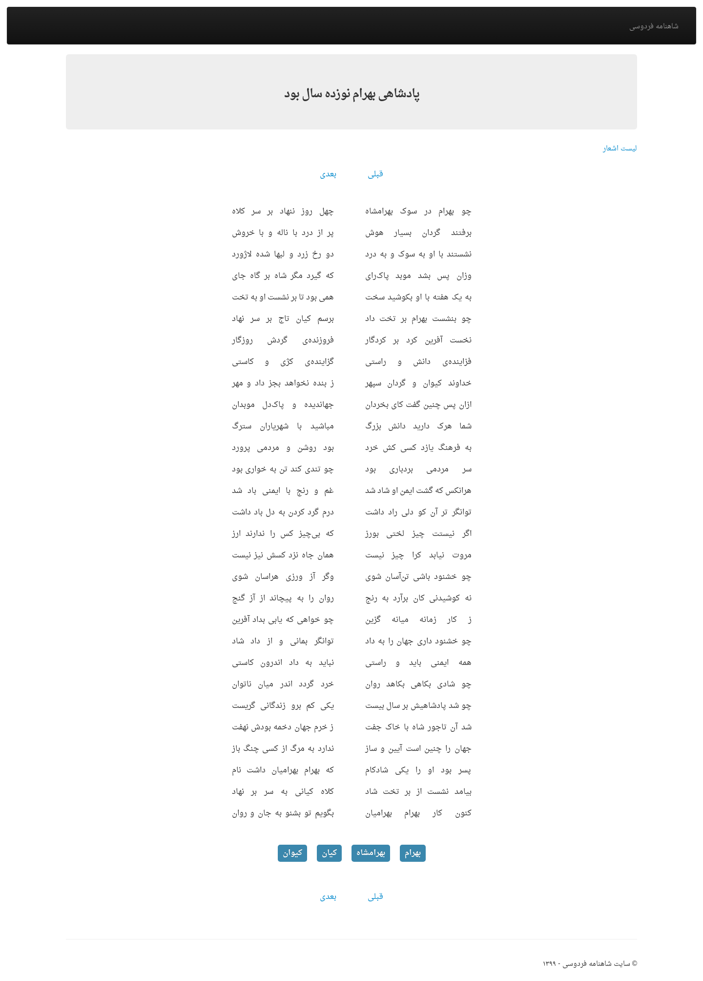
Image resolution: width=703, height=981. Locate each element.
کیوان (292, 853)
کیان (329, 853)
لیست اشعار (620, 148)
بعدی (328, 174)
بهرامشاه (370, 853)
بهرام (413, 853)
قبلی (375, 174)
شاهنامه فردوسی (654, 26)
